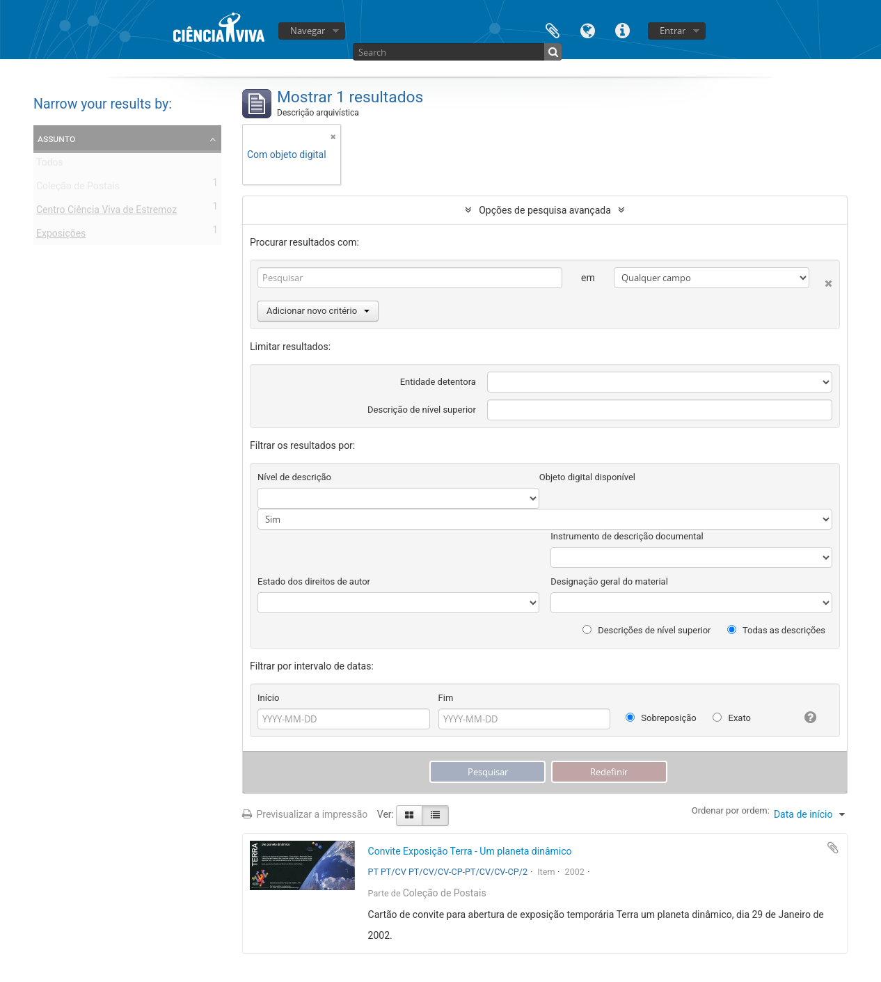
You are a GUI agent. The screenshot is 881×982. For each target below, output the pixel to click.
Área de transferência (552, 29)
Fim (446, 697)
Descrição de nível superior (421, 409)
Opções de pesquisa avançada (545, 210)
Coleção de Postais (78, 188)
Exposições (61, 235)
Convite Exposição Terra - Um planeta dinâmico (470, 851)
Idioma (587, 29)
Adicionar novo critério (318, 311)
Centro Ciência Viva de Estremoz (106, 212)
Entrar (672, 30)
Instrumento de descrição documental (626, 536)
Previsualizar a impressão (304, 814)
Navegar (307, 30)
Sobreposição (661, 718)
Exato (732, 718)
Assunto (56, 138)
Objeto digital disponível (587, 477)
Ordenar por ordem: (731, 810)
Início (268, 697)
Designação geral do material (609, 581)
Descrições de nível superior (646, 630)
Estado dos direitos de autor (313, 581)
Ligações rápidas (622, 29)
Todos (49, 165)
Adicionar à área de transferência (833, 848)
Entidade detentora (438, 382)
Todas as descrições (776, 630)
